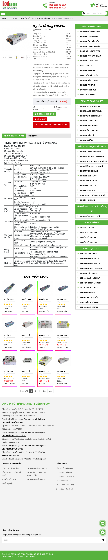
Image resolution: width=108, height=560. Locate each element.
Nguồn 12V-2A (62, 335)
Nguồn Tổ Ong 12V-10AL (61, 371)
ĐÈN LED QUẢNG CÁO (92, 249)
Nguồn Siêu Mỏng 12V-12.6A (44, 299)
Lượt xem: (61, 107)
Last (50, 391)
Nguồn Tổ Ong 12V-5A (27, 371)
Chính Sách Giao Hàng (65, 496)
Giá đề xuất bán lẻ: (46, 101)
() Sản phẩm (101, 5)
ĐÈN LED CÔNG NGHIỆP (92, 101)
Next (44, 391)
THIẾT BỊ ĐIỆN (7, 495)
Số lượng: (35, 108)
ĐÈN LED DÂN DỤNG (91, 27)
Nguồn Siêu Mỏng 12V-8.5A (62, 299)
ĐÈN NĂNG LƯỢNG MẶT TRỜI (92, 147)
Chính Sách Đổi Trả (63, 492)
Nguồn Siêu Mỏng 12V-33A (9, 299)
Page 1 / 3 (24, 391)
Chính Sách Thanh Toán (65, 488)
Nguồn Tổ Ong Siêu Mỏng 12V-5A (9, 335)
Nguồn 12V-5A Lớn (44, 371)
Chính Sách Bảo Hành (64, 500)
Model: (37, 30)
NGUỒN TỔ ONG (92, 223)
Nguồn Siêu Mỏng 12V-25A (27, 299)
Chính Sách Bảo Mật (64, 484)
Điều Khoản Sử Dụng (64, 480)
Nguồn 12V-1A (44, 335)
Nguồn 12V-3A (9, 371)
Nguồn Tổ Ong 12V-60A (27, 335)
